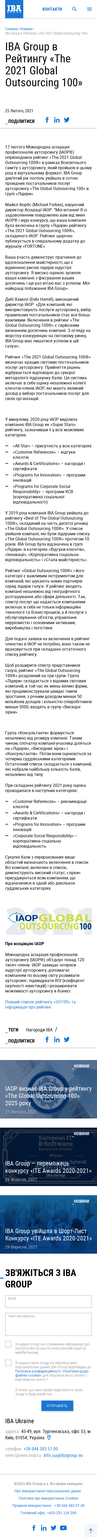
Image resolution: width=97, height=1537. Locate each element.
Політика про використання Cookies (49, 1498)
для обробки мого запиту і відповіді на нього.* (51, 1377)
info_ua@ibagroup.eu (63, 1455)
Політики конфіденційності (38, 1371)
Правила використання (31, 1505)
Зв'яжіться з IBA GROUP (40, 1278)
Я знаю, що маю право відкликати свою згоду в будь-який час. (49, 1391)
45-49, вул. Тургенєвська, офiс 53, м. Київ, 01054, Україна (48, 1434)
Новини (26, 29)
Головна (11, 29)
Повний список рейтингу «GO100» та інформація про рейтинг (40, 1004)
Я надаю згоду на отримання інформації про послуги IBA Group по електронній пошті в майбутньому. (52, 1348)
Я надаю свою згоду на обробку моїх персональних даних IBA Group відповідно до (53, 1364)
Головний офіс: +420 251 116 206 (48, 1513)
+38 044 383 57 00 (41, 1449)
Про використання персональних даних (47, 1491)
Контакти (52, 9)
